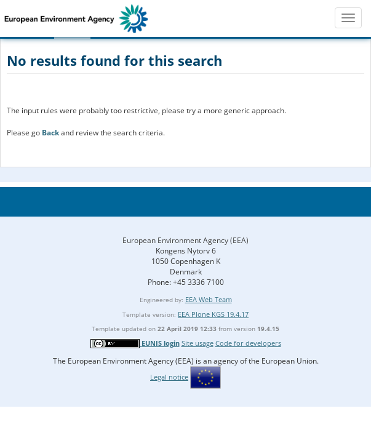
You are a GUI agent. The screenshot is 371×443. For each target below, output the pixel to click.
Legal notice (169, 376)
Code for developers (248, 343)
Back (50, 132)
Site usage (197, 343)
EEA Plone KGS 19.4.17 (213, 314)
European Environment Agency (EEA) (185, 240)
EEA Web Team (208, 299)
